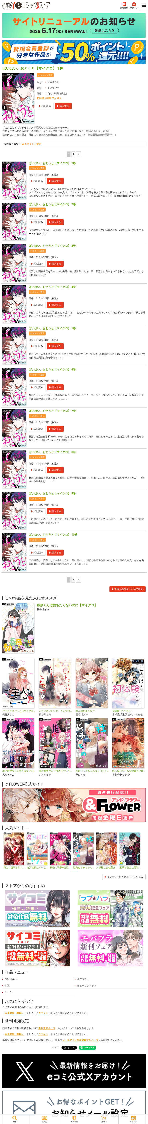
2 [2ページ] (73, 154)
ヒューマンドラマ (86, 985)
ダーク (8, 992)
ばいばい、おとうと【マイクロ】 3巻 (52, 245)
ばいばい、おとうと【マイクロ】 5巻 (52, 328)
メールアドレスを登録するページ (80, 1040)
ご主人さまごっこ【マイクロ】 (19, 711)
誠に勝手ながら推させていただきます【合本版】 (19, 771)
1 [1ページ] (69, 154)
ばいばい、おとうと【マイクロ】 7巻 (52, 410)
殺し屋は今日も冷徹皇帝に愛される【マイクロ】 (129, 771)
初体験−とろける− (122, 711)
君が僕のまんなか (85, 711)
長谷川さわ (53, 82)
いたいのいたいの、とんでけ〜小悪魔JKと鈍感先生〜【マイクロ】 (55, 711)
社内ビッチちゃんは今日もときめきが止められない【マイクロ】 (92, 771)
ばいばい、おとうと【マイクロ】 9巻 (52, 493)
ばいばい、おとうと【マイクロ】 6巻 (52, 369)
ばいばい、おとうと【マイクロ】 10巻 (53, 534)
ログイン (134, 5)
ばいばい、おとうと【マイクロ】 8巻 (52, 452)
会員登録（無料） (14, 1013)
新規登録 (124, 5)
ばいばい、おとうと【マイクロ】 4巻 (52, 287)
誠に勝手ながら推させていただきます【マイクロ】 (55, 771)
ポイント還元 (46, 75)
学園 (7, 985)
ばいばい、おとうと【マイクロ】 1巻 (52, 163)
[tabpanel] (14, 851)
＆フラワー (53, 87)
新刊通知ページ (46, 1028)
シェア (55, 1047)
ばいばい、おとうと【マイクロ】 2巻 (52, 204)
